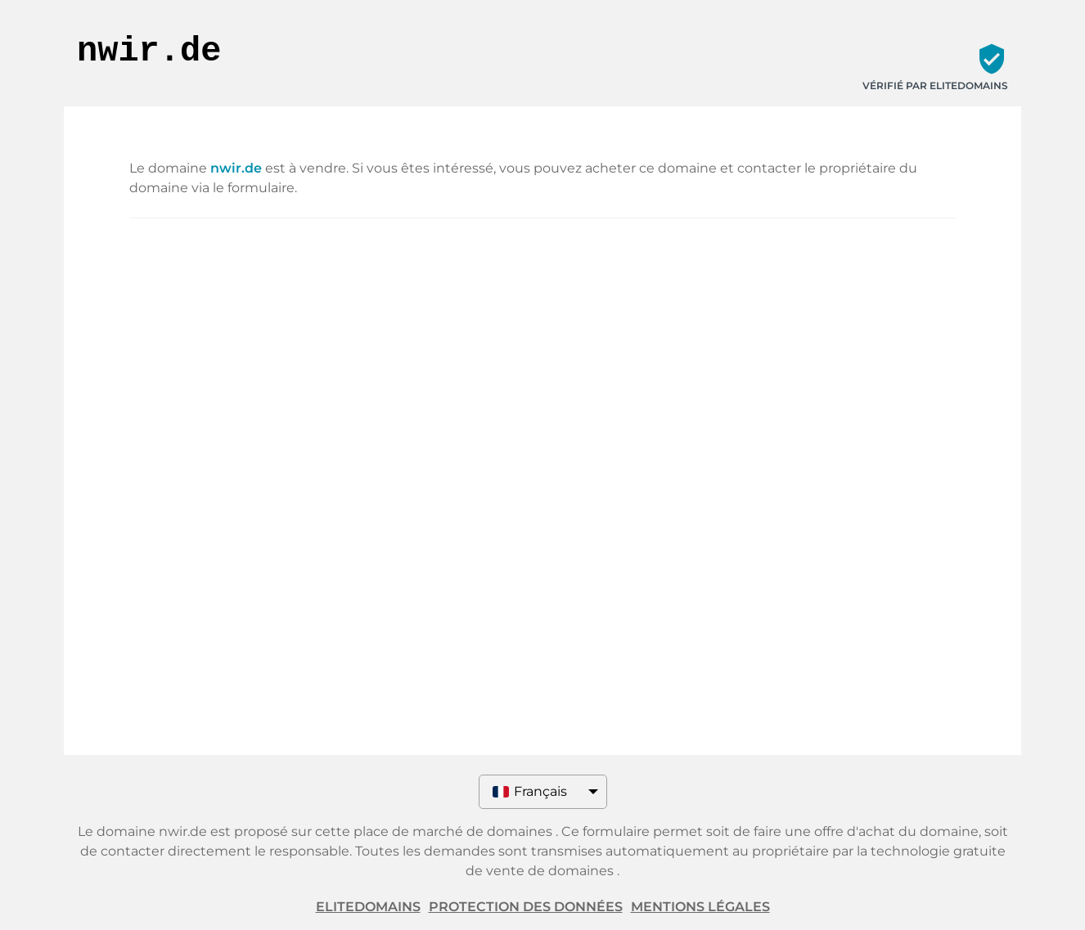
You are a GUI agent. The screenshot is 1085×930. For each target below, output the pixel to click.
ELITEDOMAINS (368, 906)
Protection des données (526, 906)
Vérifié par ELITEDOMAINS (935, 85)
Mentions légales (700, 906)
